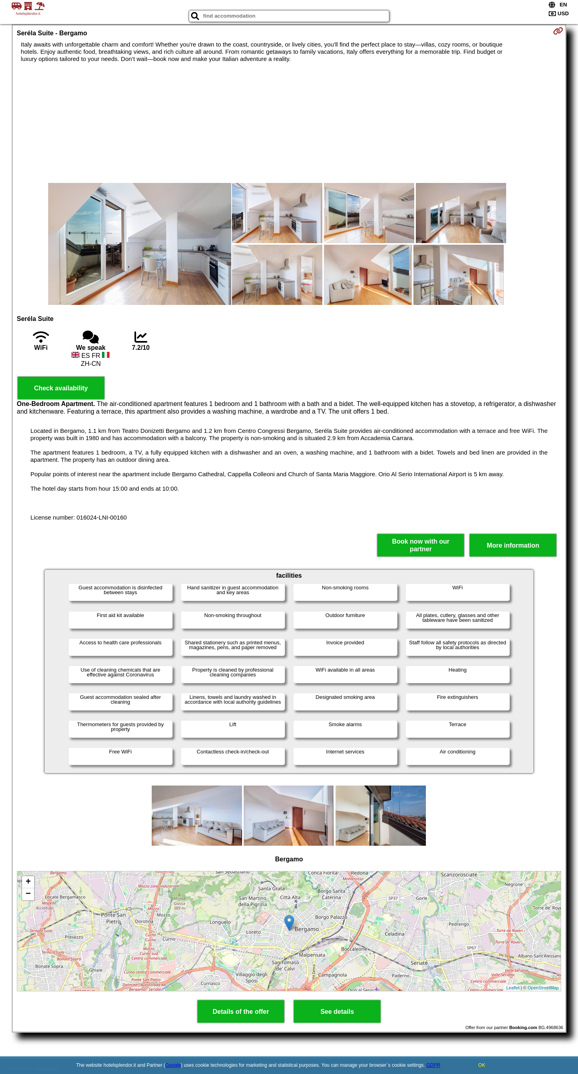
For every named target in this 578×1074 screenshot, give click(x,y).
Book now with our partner (421, 545)
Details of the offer (241, 1011)
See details (337, 1011)
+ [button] (28, 882)
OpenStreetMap (543, 987)
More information (513, 545)
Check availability (61, 388)
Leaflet (512, 987)
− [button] (28, 894)
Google (173, 1065)
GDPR (433, 1065)
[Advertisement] (289, 123)
